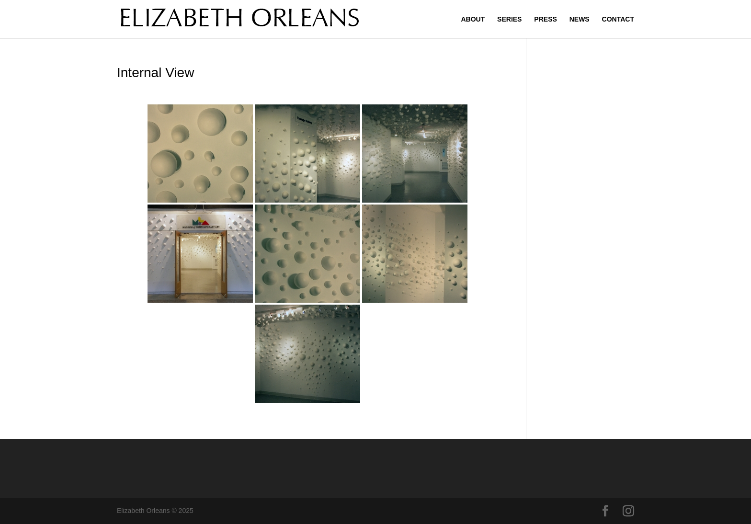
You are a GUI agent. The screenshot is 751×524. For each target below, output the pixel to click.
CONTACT (618, 19)
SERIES (509, 19)
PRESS (545, 19)
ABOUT (473, 19)
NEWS (579, 19)
